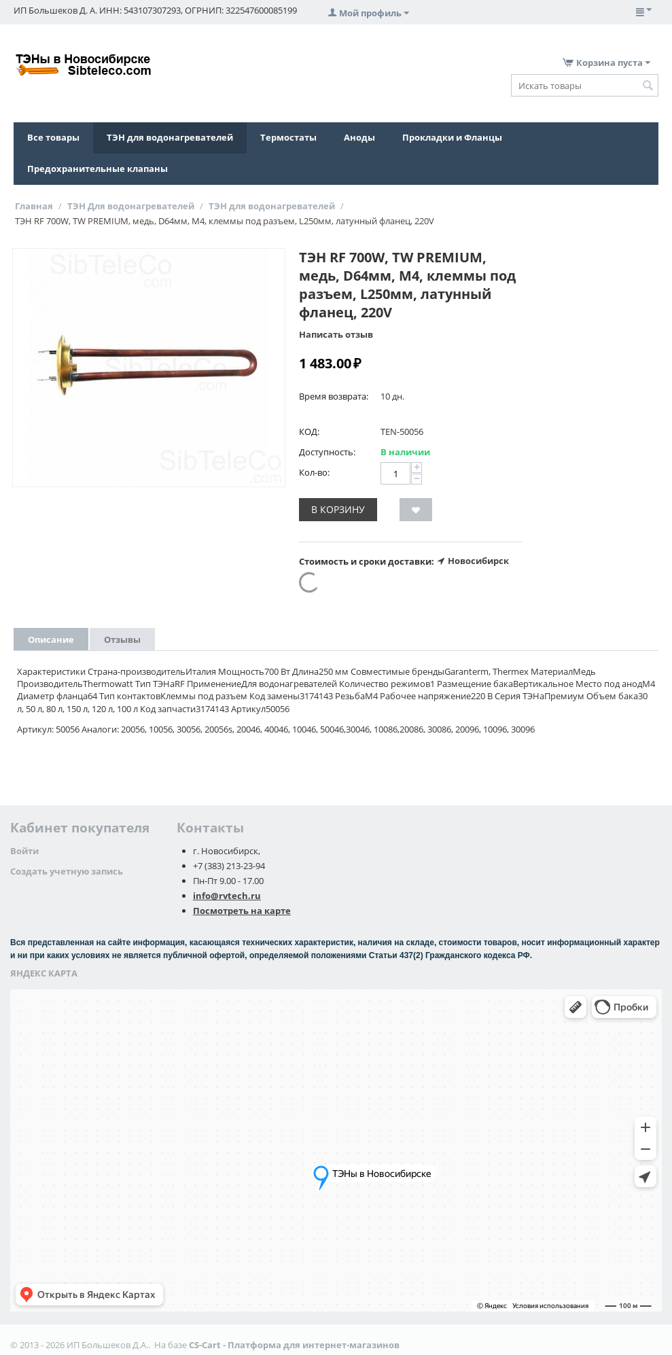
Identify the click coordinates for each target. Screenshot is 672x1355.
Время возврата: (333, 396)
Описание (51, 639)
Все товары (53, 137)
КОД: (309, 431)
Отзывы (122, 639)
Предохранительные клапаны (97, 168)
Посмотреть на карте (242, 910)
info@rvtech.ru (227, 896)
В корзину (338, 509)
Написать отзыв (336, 334)
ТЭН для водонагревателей (170, 137)
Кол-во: (314, 472)
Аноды (359, 137)
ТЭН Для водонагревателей (130, 206)
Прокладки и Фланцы (452, 137)
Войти (24, 851)
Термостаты (288, 137)
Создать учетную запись (66, 871)
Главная (34, 206)
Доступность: (327, 452)
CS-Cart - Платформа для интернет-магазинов (294, 1345)
